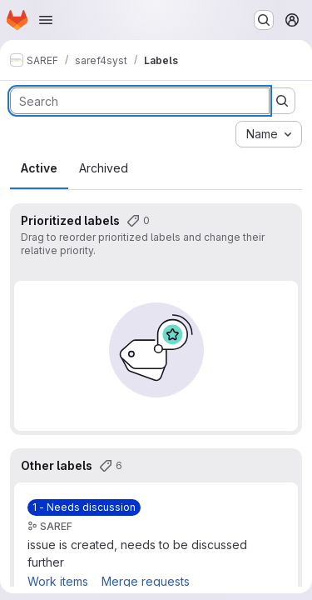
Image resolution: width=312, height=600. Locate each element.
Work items (57, 581)
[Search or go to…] (264, 20)
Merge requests (146, 581)
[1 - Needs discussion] (84, 507)
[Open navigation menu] (45, 20)
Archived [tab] (103, 168)
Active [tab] (39, 168)
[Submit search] (282, 101)
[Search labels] (140, 101)
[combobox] (268, 134)
